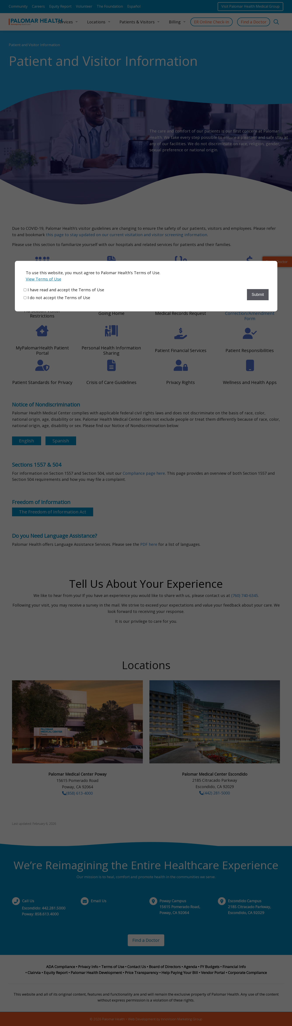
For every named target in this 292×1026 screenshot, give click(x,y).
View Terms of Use (43, 279)
